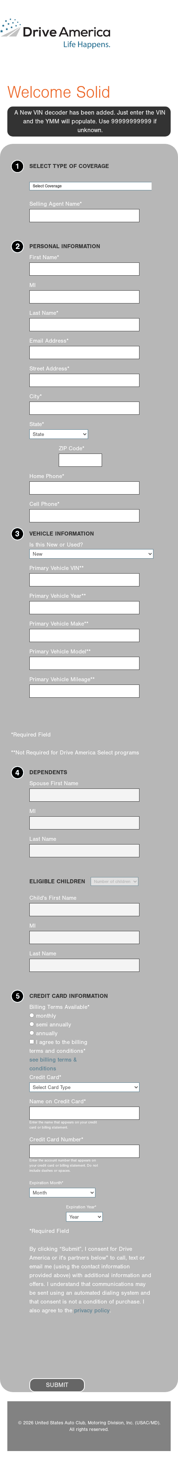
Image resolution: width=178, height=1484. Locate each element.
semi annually (50, 1025)
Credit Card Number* (56, 1139)
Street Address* (49, 369)
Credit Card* (45, 1077)
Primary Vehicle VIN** (56, 568)
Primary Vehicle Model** (60, 652)
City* (35, 396)
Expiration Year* (81, 1207)
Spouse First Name (53, 783)
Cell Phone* (44, 504)
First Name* (44, 257)
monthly (42, 1016)
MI (32, 285)
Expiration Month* (46, 1183)
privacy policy (92, 1310)
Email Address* (49, 341)
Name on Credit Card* (57, 1101)
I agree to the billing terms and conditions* (58, 1046)
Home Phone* (46, 476)
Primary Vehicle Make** (58, 624)
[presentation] (85, 1351)
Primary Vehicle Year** (57, 596)
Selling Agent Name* (55, 204)
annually (43, 1033)
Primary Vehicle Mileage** (62, 679)
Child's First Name (52, 898)
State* (36, 424)
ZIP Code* (71, 448)
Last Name (42, 839)
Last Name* (43, 313)
